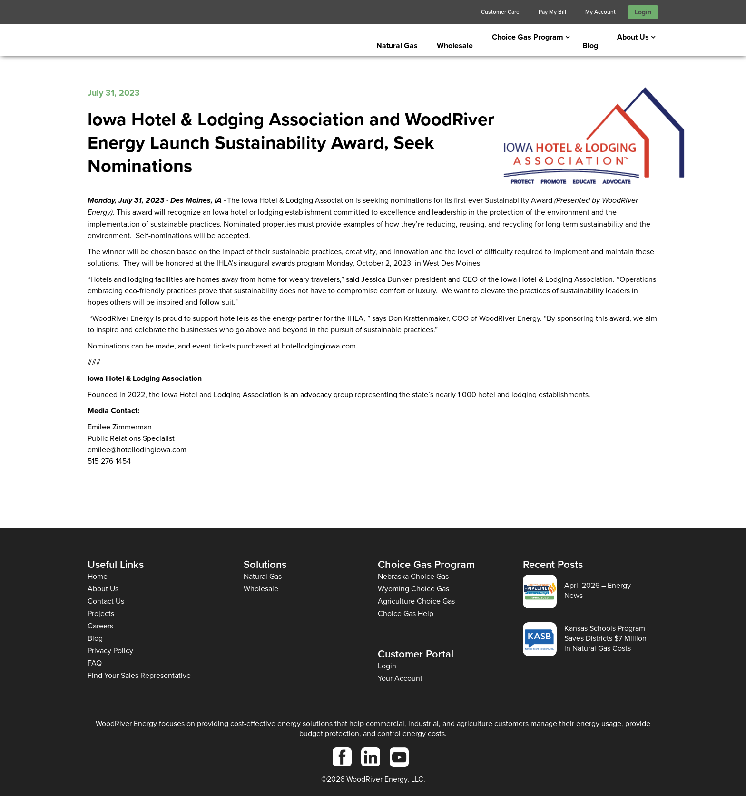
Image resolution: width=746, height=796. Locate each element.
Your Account (400, 678)
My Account (600, 12)
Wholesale (455, 45)
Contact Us (106, 601)
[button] (527, 37)
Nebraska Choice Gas (413, 576)
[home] (157, 41)
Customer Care (500, 12)
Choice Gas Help (405, 613)
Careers (100, 626)
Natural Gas (397, 45)
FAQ (95, 663)
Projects (101, 613)
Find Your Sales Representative (139, 675)
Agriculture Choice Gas (416, 601)
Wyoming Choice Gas (413, 589)
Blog (590, 45)
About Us (103, 589)
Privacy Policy (110, 651)
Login (643, 12)
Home (98, 576)
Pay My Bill (552, 12)
